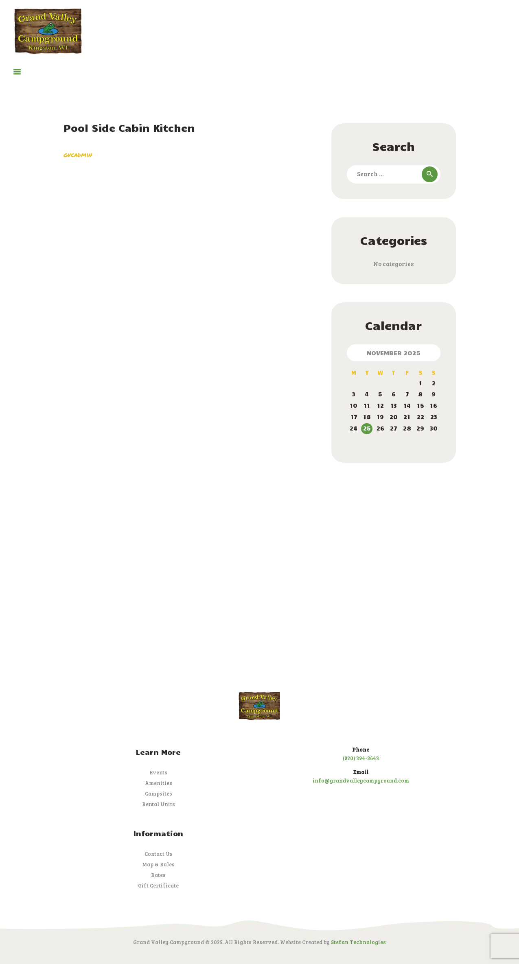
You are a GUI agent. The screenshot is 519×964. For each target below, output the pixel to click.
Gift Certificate (158, 885)
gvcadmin (78, 154)
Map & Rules (158, 864)
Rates (158, 875)
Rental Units (158, 804)
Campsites (158, 793)
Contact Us (159, 853)
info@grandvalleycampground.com (361, 780)
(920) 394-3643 (361, 758)
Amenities (158, 783)
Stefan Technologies (358, 942)
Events (158, 772)
